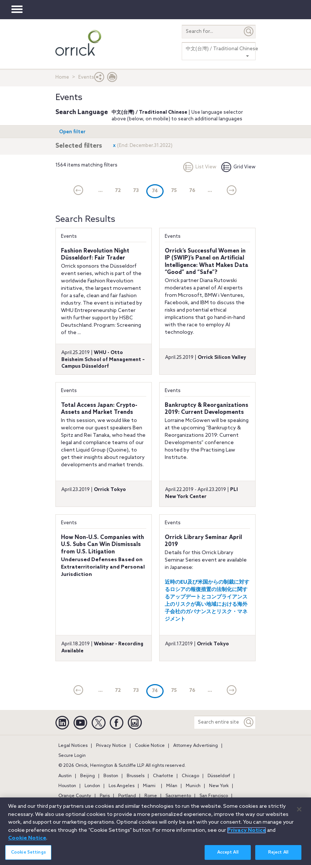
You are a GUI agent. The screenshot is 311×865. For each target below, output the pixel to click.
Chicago (190, 776)
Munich (193, 786)
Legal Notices (73, 745)
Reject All (278, 857)
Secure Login (72, 755)
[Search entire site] (218, 722)
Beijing (87, 776)
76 (192, 191)
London (92, 786)
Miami (149, 786)
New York (219, 786)
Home (62, 77)
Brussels (135, 776)
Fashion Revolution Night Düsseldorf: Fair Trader (95, 255)
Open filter (72, 132)
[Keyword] (249, 722)
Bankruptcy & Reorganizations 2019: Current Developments (206, 409)
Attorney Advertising (195, 745)
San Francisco (213, 796)
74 (158, 190)
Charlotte (163, 776)
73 (136, 191)
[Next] (231, 190)
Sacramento (178, 796)
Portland (127, 796)
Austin (65, 776)
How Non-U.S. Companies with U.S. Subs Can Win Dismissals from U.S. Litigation (102, 544)
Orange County (74, 796)
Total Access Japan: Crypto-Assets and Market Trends (99, 409)
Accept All (228, 857)
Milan (171, 786)
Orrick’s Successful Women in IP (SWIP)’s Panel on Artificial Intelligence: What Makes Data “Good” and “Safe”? (206, 262)
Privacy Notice (111, 745)
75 (174, 191)
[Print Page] (112, 79)
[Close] (299, 814)
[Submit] (249, 31)
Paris (105, 796)
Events (69, 236)
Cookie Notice (150, 745)
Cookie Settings (28, 857)
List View (199, 167)
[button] (99, 79)
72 (118, 191)
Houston (67, 786)
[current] (78, 190)
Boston (110, 776)
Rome (150, 796)
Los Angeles (121, 786)
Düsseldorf (219, 776)
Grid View (238, 167)
